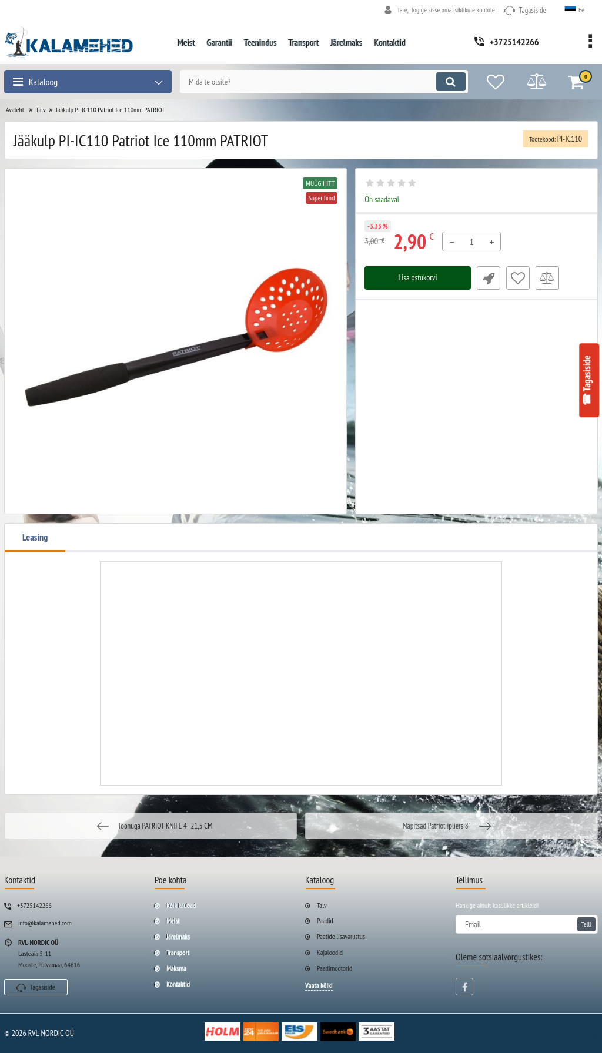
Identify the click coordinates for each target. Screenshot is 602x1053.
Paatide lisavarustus (341, 936)
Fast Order (488, 278)
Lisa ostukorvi (417, 278)
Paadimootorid (334, 968)
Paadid (325, 920)
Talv (322, 905)
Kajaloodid (330, 952)
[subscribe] (527, 924)
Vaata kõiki (319, 985)
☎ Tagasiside (587, 381)
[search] (323, 81)
